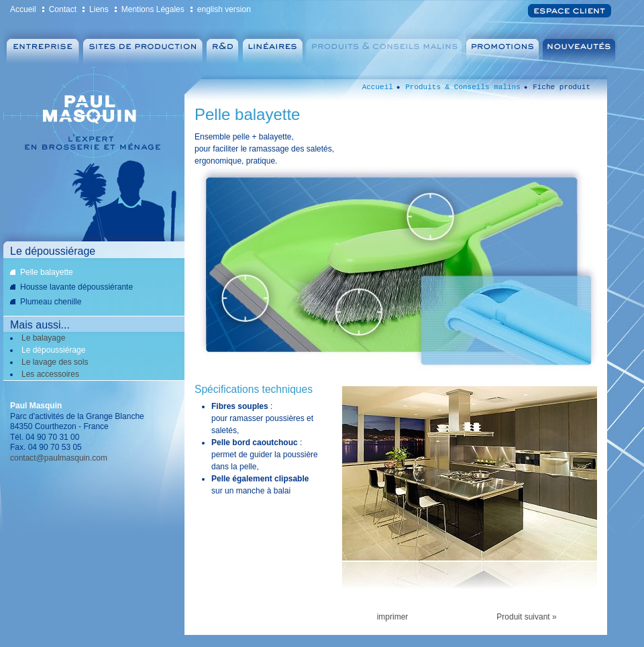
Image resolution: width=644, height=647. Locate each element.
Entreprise (41, 47)
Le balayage (43, 338)
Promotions (504, 47)
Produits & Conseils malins (385, 47)
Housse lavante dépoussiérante (76, 287)
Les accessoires (50, 374)
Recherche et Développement (222, 47)
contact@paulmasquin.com (58, 458)
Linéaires (272, 47)
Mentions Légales (152, 9)
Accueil (23, 9)
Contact (62, 9)
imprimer (393, 617)
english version (224, 9)
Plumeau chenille (50, 301)
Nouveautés (581, 47)
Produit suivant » (526, 617)
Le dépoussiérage (53, 350)
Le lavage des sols (54, 362)
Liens (99, 9)
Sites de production (142, 47)
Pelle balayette (46, 272)
